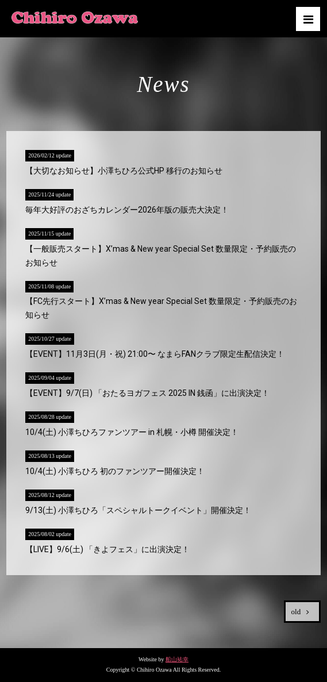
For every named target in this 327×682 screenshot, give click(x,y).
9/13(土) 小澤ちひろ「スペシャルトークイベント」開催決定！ (138, 510)
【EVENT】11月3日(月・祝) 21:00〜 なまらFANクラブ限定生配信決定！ (154, 354)
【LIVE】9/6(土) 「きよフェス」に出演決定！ (107, 549)
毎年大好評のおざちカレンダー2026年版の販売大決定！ (127, 209)
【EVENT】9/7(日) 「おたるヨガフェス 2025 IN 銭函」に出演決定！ (147, 393)
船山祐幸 (177, 659)
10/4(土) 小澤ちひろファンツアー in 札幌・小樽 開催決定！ (131, 432)
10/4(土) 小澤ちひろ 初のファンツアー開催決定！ (115, 471)
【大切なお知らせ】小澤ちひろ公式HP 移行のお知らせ (123, 170)
